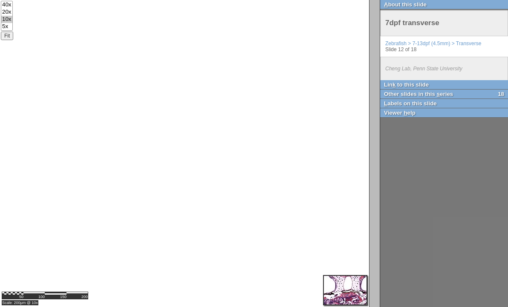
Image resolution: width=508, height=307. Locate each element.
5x (6, 26)
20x (6, 12)
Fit (7, 36)
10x (6, 19)
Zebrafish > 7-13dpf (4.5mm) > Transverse (433, 43)
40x (6, 5)
